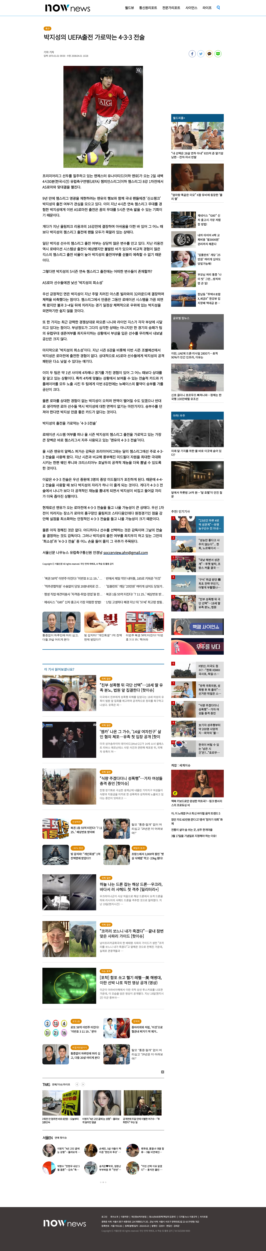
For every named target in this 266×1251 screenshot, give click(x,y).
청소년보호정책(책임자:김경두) (162, 1216)
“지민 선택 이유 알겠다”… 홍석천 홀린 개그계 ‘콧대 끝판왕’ (151, 1169)
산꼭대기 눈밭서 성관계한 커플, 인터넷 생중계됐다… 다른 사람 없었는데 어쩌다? (60, 1122)
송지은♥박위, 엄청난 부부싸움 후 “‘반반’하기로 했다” (110, 1169)
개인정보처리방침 (138, 1216)
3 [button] (105, 1182)
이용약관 (124, 1216)
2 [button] (103, 1182)
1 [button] (100, 1182)
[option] (60, 1108)
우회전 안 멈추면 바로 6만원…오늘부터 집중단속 (100, 1120)
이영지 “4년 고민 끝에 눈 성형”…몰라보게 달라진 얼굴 (141, 1120)
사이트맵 (203, 1216)
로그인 (104, 1216)
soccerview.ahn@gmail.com (125, 552)
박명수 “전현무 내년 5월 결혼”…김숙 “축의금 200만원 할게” (68, 1169)
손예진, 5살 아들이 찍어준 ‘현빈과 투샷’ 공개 (110, 1152)
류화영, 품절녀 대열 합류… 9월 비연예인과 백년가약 (152, 1152)
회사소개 (114, 1216)
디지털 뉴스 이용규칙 (188, 1216)
